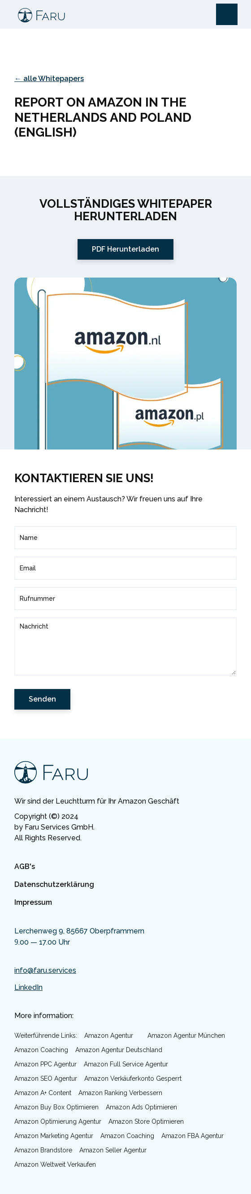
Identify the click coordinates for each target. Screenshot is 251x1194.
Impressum (33, 902)
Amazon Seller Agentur (113, 1150)
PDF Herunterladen (125, 249)
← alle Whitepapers (49, 78)
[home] (39, 14)
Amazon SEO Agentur (45, 1078)
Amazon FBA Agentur (192, 1135)
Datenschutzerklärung (54, 884)
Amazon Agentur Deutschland (118, 1049)
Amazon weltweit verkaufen (55, 1164)
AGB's (24, 866)
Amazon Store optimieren (146, 1121)
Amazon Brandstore (43, 1150)
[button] (227, 14)
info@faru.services (45, 970)
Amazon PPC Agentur (45, 1064)
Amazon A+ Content (42, 1092)
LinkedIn (28, 987)
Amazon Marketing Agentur (53, 1135)
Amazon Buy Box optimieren (56, 1107)
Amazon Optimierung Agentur (57, 1121)
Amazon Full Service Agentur (126, 1064)
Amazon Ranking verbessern (120, 1092)
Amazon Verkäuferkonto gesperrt (133, 1078)
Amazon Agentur (108, 1035)
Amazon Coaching (41, 1049)
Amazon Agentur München (186, 1035)
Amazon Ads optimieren (141, 1107)
